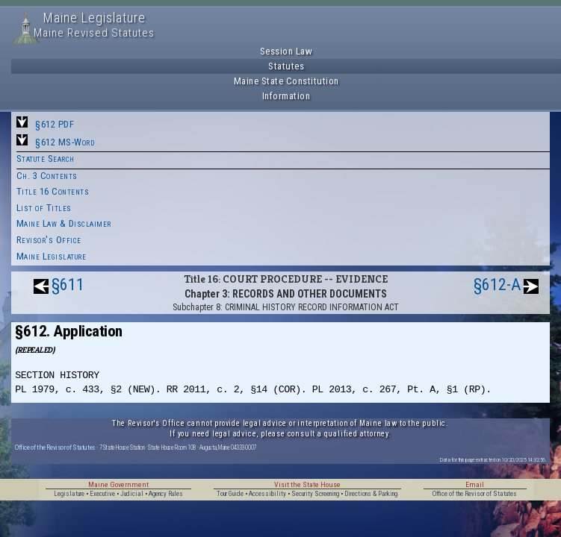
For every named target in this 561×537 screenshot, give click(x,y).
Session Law (286, 51)
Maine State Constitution (286, 81)
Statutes (286, 66)
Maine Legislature (51, 256)
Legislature (69, 493)
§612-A (497, 284)
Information (286, 95)
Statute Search (45, 158)
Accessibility (267, 493)
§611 (68, 284)
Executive (102, 493)
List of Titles (44, 207)
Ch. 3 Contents (47, 175)
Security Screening (315, 493)
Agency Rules (166, 493)
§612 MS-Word (64, 142)
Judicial (131, 493)
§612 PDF (54, 124)
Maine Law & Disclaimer (63, 223)
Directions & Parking (370, 493)
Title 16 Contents (53, 191)
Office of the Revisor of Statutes (55, 447)
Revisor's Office (48, 239)
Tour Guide (230, 493)
